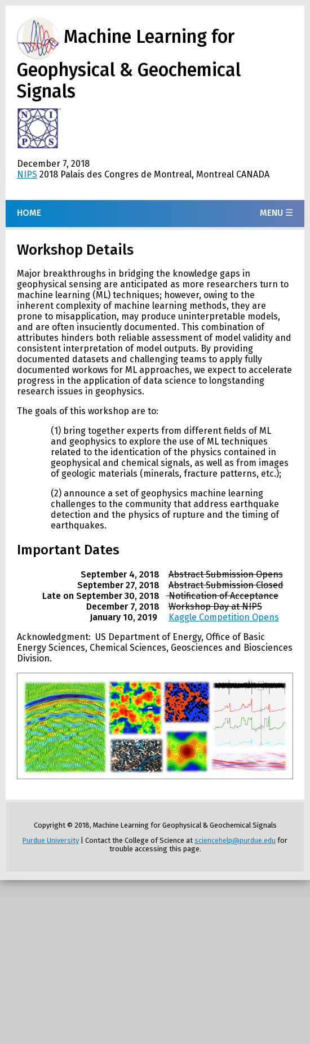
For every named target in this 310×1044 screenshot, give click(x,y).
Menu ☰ (276, 212)
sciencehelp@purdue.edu (235, 840)
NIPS (27, 174)
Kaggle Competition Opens (224, 617)
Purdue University (51, 840)
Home (29, 212)
